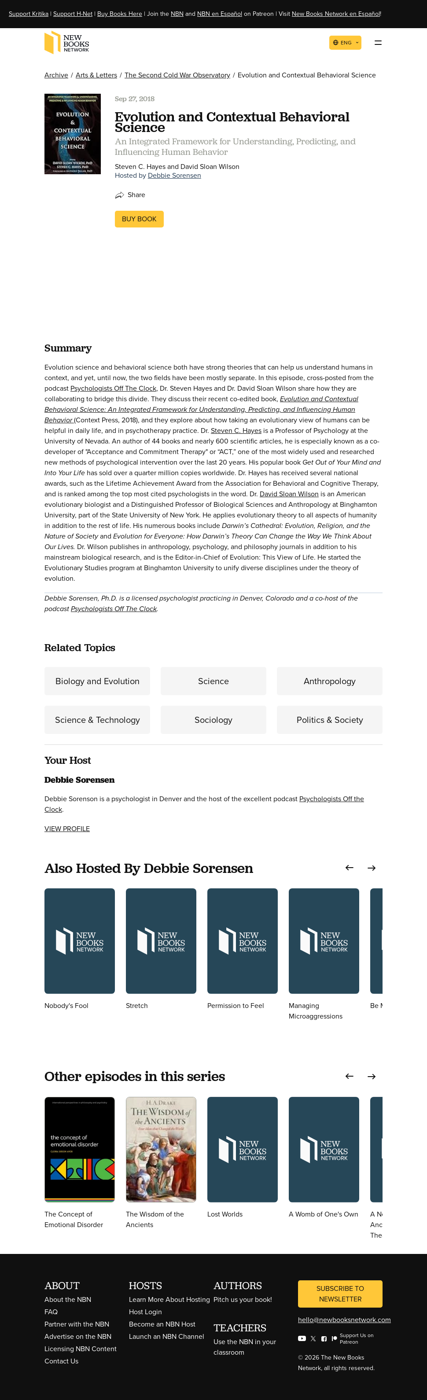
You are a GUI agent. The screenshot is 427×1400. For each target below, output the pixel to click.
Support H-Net (72, 13)
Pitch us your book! (243, 1299)
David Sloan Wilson (289, 494)
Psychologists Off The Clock (113, 388)
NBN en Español (219, 13)
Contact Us (61, 1361)
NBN (177, 13)
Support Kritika (28, 13)
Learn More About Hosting (169, 1299)
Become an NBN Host (162, 1324)
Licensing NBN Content (80, 1349)
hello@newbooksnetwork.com (344, 1320)
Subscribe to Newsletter (340, 1293)
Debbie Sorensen (174, 175)
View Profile (67, 829)
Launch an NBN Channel (166, 1336)
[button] (350, 868)
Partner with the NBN (76, 1324)
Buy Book (139, 219)
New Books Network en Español (336, 13)
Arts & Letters (96, 75)
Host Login (145, 1312)
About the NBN (67, 1299)
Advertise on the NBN (77, 1336)
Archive (56, 75)
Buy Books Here (119, 13)
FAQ (51, 1312)
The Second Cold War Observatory (177, 75)
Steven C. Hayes (236, 430)
